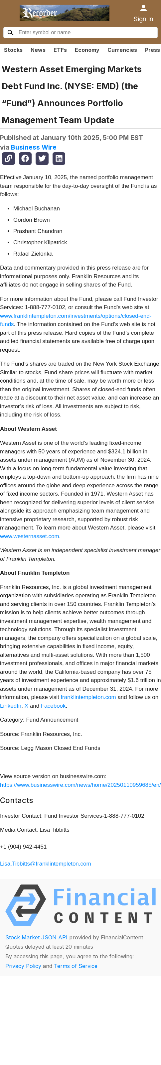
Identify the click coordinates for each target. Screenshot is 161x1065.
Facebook (53, 706)
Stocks (13, 50)
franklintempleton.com (88, 697)
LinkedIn (10, 706)
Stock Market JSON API (36, 937)
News (38, 50)
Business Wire (34, 147)
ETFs (60, 50)
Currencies (122, 50)
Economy (87, 50)
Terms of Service (75, 966)
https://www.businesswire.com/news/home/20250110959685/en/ (80, 785)
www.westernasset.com (29, 536)
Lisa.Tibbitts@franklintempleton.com (45, 864)
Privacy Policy (23, 966)
